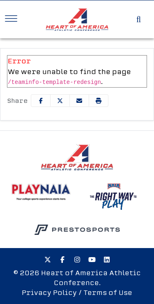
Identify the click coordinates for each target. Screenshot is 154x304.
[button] (98, 100)
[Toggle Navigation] (11, 18)
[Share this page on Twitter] (60, 100)
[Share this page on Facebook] (41, 100)
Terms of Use (107, 292)
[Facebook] (62, 260)
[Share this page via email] (79, 100)
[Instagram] (77, 260)
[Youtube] (92, 260)
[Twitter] (47, 260)
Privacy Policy (49, 292)
